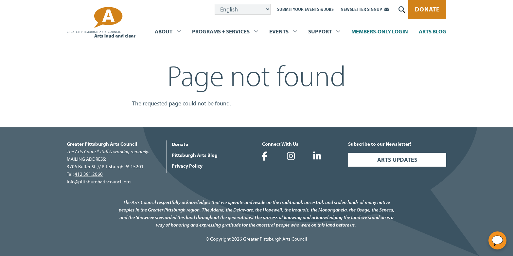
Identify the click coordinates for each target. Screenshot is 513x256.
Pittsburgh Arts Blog (195, 155)
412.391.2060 (89, 174)
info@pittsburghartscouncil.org (99, 181)
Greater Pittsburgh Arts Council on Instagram (290, 156)
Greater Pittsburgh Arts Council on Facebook (264, 156)
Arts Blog (432, 31)
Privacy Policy (187, 166)
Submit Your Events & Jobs (305, 9)
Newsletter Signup (361, 9)
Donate (427, 9)
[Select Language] (243, 9)
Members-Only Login (379, 31)
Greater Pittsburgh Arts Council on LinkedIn (317, 156)
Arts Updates (397, 159)
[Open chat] (497, 240)
